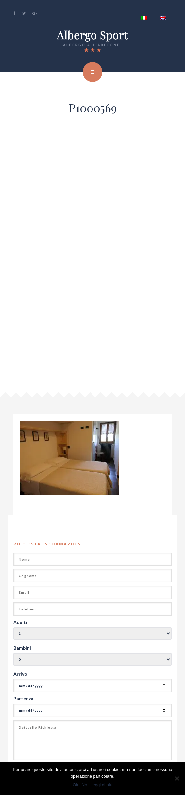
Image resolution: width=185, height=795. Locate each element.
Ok (75, 784)
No (84, 784)
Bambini (22, 648)
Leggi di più (101, 784)
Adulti (20, 622)
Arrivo (20, 674)
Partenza (23, 698)
